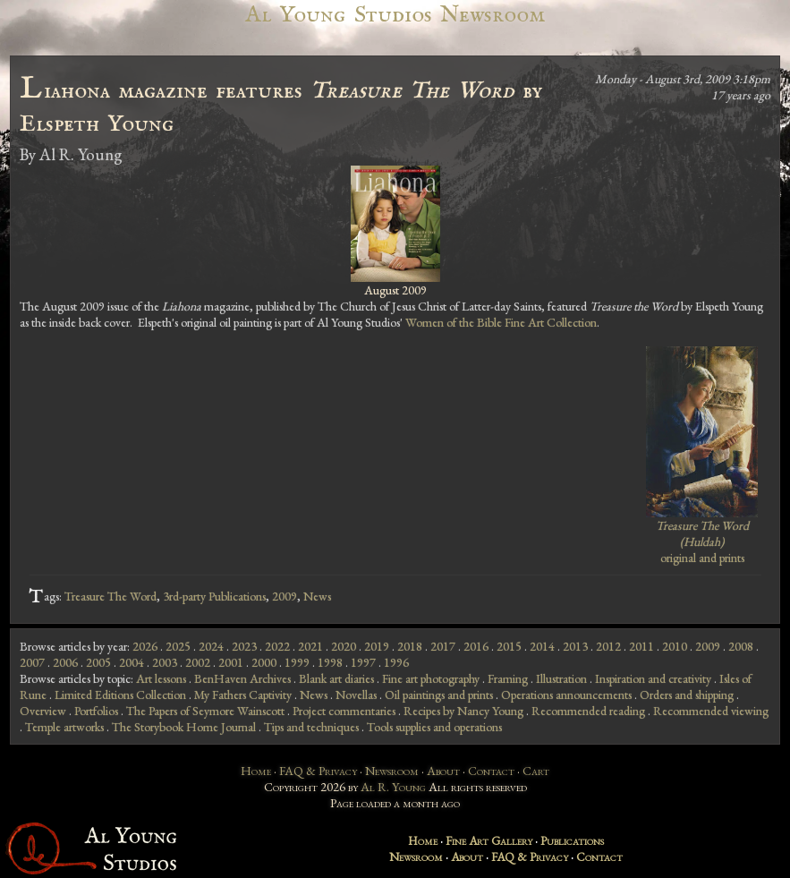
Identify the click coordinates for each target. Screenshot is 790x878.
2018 (409, 646)
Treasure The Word (110, 596)
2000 (263, 662)
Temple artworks (64, 727)
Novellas (356, 694)
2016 (475, 646)
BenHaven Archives (242, 678)
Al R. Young (393, 787)
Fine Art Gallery (489, 840)
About (443, 771)
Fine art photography (431, 678)
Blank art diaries (336, 678)
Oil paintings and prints (439, 694)
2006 (65, 662)
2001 (230, 662)
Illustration (561, 678)
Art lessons (161, 678)
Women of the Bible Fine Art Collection (501, 322)
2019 (376, 646)
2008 (740, 646)
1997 (363, 662)
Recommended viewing (711, 711)
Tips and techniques (311, 727)
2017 (442, 646)
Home (256, 771)
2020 (343, 646)
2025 (178, 646)
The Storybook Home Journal (184, 727)
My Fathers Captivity (243, 694)
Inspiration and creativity (653, 678)
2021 (310, 646)
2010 (674, 646)
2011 (641, 646)
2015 (509, 646)
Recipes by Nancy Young (463, 711)
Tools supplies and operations (434, 727)
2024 (211, 646)
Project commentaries (344, 711)
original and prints (702, 541)
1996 (396, 662)
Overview (43, 711)
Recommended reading (588, 711)
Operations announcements (566, 694)
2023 (244, 646)
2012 (608, 646)
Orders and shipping (687, 694)
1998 (330, 662)
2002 (197, 662)
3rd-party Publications (214, 596)
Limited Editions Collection (120, 694)
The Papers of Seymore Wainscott (205, 711)
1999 (297, 662)
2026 (144, 646)
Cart (535, 771)
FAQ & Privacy (318, 771)
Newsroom (392, 771)
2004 (131, 662)
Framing (508, 678)
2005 (98, 662)
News (317, 596)
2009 (284, 596)
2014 (542, 646)
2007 (32, 662)
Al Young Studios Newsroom (394, 15)
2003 (164, 662)
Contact (491, 771)
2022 (277, 646)
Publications (572, 840)
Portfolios (96, 711)
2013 (575, 646)
